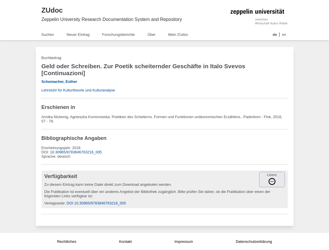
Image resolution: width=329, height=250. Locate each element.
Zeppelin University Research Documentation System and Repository (112, 19)
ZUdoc (52, 10)
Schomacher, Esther (59, 81)
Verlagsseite (54, 203)
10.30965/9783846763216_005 (76, 152)
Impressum (183, 241)
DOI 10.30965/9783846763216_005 (96, 203)
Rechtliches (66, 241)
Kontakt (125, 241)
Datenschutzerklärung (254, 241)
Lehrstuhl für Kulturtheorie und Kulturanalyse (78, 90)
